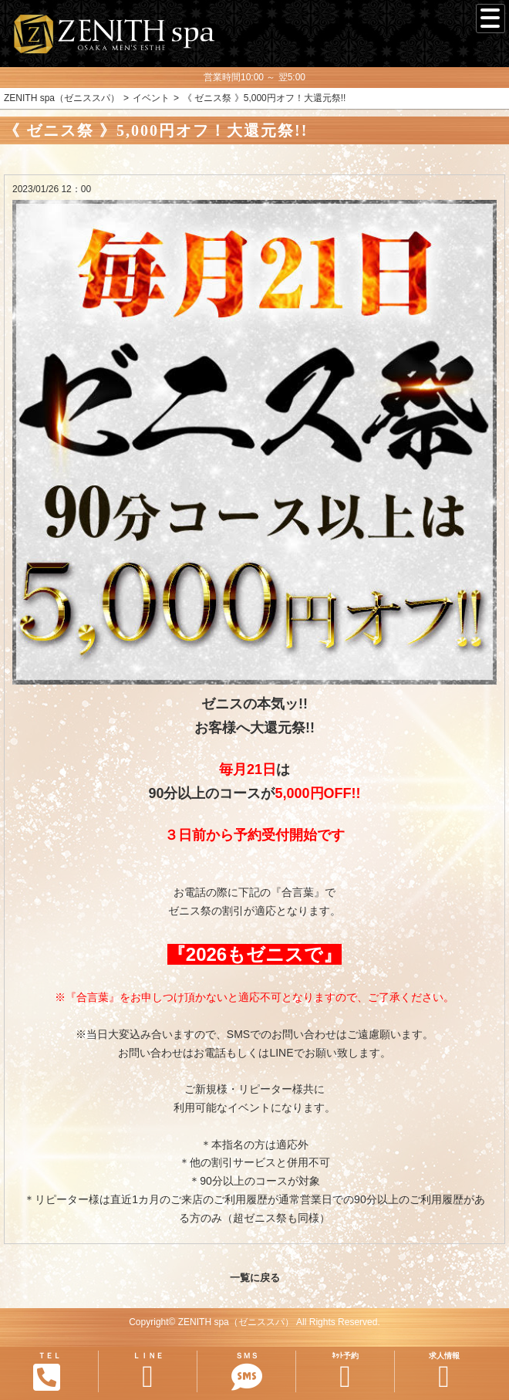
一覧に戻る (255, 1277)
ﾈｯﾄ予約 (345, 1371)
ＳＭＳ (246, 1371)
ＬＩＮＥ (148, 1371)
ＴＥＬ (47, 1371)
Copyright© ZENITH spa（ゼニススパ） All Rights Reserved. (254, 1322)
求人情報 (444, 1371)
